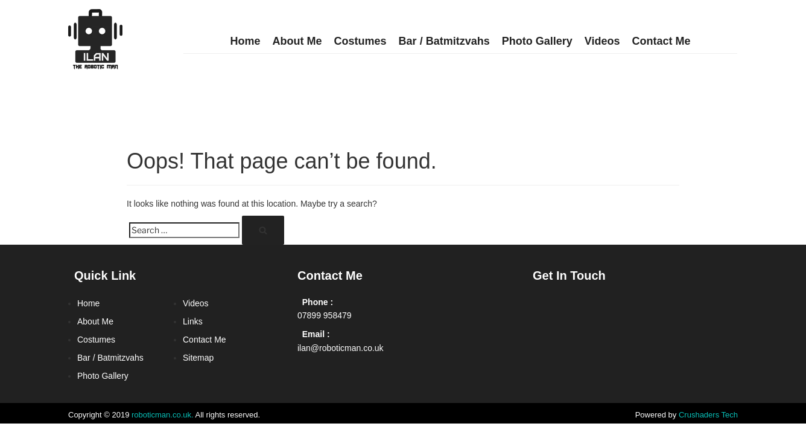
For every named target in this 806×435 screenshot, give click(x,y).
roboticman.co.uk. (163, 414)
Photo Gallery (537, 41)
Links (193, 321)
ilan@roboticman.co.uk (340, 348)
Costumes (360, 41)
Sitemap (198, 357)
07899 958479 (324, 315)
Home (245, 41)
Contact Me (661, 41)
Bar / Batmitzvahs (444, 41)
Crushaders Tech (708, 414)
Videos (602, 41)
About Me (297, 41)
